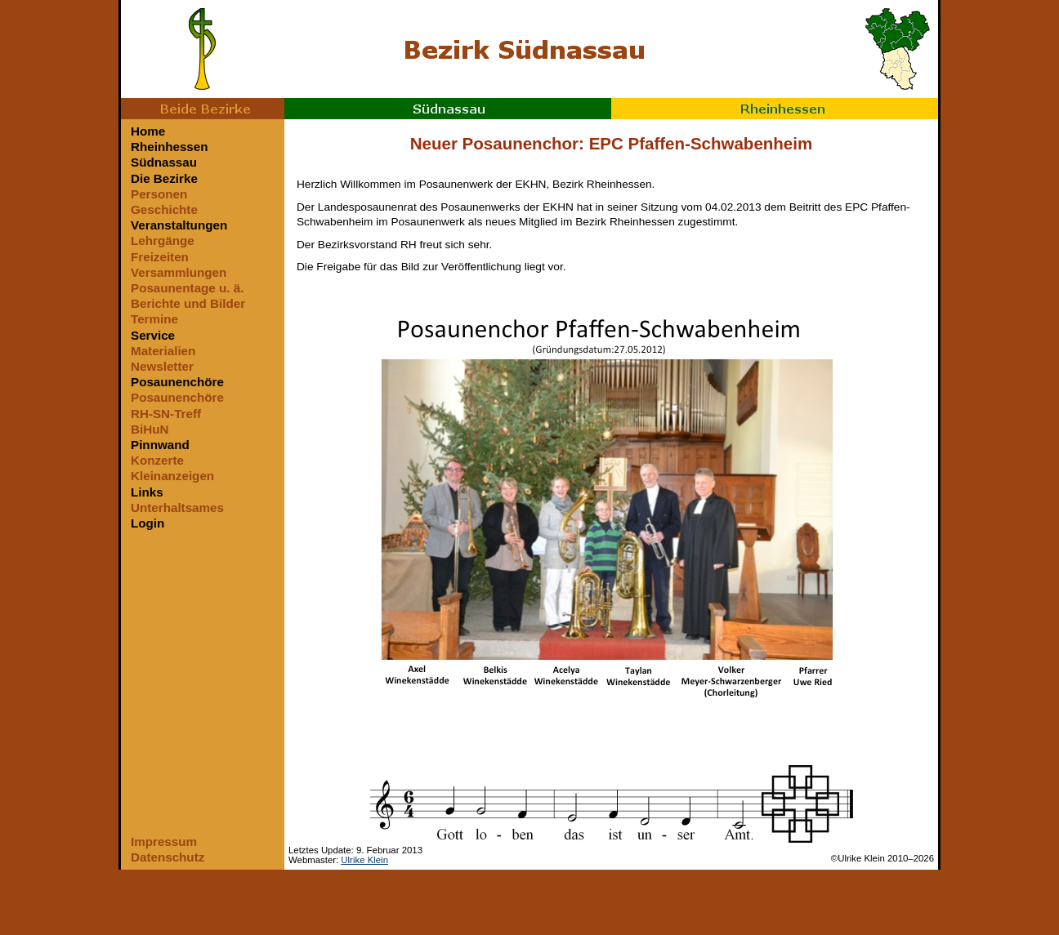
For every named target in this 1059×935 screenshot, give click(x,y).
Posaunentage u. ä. (187, 288)
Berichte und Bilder (188, 303)
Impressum (164, 841)
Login (147, 523)
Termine (154, 319)
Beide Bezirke (202, 108)
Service (153, 335)
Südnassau (447, 108)
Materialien (163, 351)
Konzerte (157, 460)
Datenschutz (167, 857)
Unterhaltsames (177, 507)
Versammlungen (178, 272)
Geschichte (164, 209)
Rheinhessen (774, 108)
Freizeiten (160, 257)
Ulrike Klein (364, 860)
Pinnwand (160, 445)
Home (148, 131)
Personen (159, 194)
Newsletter (162, 366)
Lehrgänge (162, 240)
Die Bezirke (164, 178)
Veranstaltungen (179, 225)
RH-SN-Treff (166, 414)
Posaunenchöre (177, 382)
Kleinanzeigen (172, 476)
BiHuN (149, 429)
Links (147, 492)
